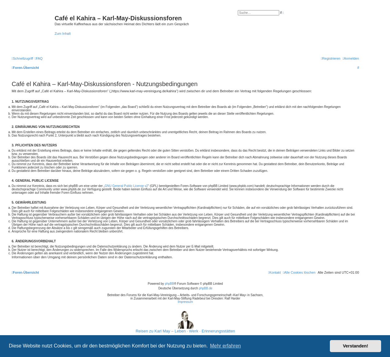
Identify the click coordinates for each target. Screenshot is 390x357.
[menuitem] (39, 58)
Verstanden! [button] (355, 345)
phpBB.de (205, 288)
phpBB (169, 283)
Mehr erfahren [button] (225, 345)
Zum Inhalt (63, 33)
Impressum (185, 301)
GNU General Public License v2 (126, 186)
